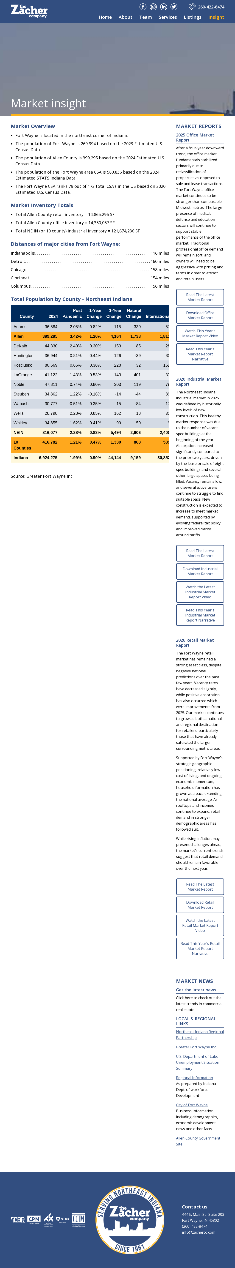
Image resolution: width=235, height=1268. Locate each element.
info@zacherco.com (198, 1232)
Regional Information (194, 1077)
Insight (216, 17)
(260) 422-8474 (194, 1226)
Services (168, 17)
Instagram (153, 6)
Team (145, 17)
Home (105, 17)
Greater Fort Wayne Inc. (196, 1047)
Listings (192, 17)
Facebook (143, 6)
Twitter (174, 6)
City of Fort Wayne (192, 1104)
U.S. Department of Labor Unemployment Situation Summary (198, 1062)
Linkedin (163, 6)
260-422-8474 (211, 7)
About (125, 17)
